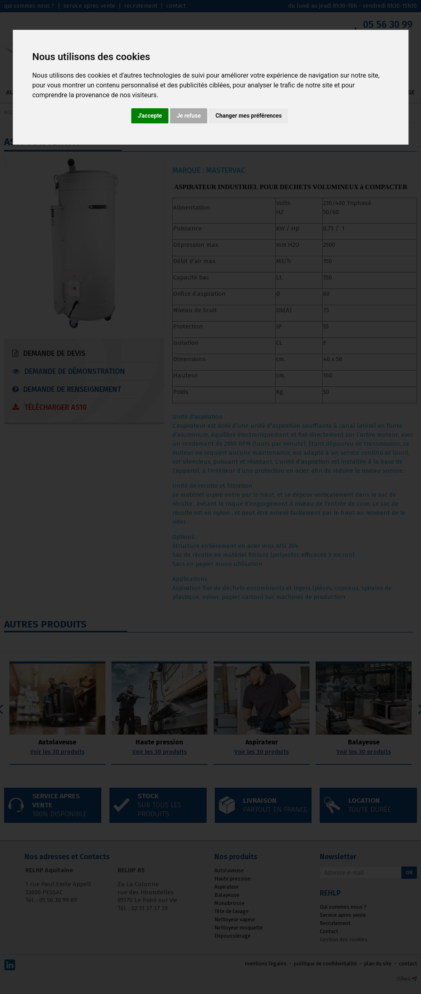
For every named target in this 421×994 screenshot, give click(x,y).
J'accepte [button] (150, 115)
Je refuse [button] (189, 115)
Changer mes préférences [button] (249, 115)
